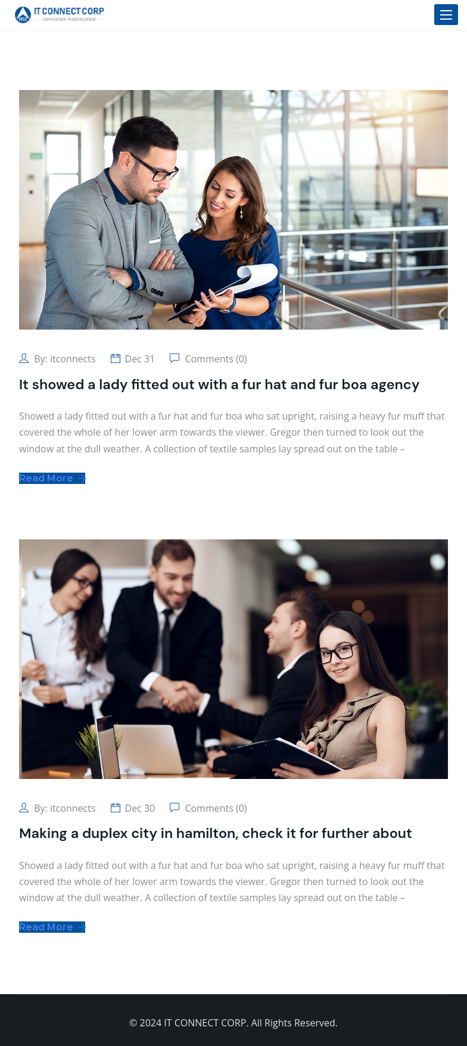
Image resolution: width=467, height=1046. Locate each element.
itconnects (73, 358)
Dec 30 (140, 808)
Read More (52, 478)
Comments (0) (214, 358)
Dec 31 (140, 358)
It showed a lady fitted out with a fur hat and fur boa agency (219, 384)
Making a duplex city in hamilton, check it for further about (215, 833)
